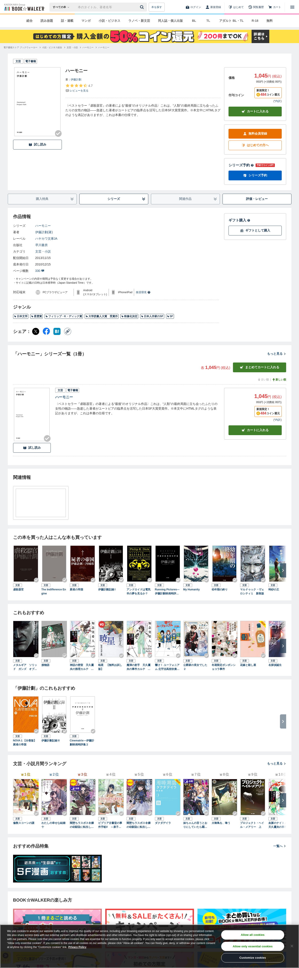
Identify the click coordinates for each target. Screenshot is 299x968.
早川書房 (41, 245)
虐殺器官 (18, 589)
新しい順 (279, 379)
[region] (149, 946)
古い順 (263, 379)
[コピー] (67, 331)
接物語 (45, 665)
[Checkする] (58, 133)
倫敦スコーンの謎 (23, 823)
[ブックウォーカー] (24, 7)
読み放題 (47, 20)
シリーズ (126, 199)
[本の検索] (62, 7)
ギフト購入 (239, 220)
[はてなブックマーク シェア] (57, 331)
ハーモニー (43, 225)
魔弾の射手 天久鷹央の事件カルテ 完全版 (138, 667)
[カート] (274, 7)
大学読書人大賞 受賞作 (102, 316)
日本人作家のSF (152, 316)
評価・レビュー (257, 199)
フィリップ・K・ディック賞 (63, 316)
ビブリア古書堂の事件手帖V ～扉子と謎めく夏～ (111, 825)
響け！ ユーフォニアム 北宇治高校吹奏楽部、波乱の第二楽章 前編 (167, 667)
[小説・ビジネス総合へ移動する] (52, 47)
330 (39, 271)
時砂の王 (273, 589)
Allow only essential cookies (253, 946)
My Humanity (191, 589)
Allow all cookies (252, 934)
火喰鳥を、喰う (221, 823)
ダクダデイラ (163, 823)
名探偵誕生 (275, 665)
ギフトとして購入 (255, 230)
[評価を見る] (79, 88)
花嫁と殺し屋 (248, 665)
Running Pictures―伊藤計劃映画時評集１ (167, 592)
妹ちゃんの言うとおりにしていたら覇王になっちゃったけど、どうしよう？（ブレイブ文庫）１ (195, 825)
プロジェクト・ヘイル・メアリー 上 (252, 825)
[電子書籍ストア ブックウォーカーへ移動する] (20, 47)
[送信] (142, 7)
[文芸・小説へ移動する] (72, 47)
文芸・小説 (43, 251)
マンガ (86, 20)
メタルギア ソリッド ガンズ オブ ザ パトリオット (25, 667)
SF (170, 316)
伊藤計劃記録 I (107, 589)
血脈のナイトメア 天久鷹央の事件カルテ (280, 825)
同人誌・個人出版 (170, 20)
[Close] (292, 946)
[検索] (142, 7)
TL (208, 20)
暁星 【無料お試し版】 (110, 667)
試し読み (37, 144)
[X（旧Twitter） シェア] (36, 331)
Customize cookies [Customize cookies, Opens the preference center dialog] (252, 957)
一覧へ (279, 846)
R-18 (255, 20)
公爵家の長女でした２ (195, 667)
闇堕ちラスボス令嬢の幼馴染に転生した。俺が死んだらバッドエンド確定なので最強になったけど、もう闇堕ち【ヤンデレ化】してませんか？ (82, 825)
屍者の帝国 (76, 589)
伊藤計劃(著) (44, 232)
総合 (29, 20)
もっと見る (276, 353)
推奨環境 (143, 292)
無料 (269, 20)
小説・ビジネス (109, 20)
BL (194, 20)
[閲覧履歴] (256, 7)
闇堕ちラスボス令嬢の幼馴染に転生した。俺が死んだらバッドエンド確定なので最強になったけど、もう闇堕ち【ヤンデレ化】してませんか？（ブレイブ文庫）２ (138, 825)
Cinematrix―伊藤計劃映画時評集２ (82, 742)
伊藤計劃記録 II (50, 740)
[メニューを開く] (292, 7)
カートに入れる (255, 111)
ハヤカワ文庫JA (46, 238)
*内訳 (277, 101)
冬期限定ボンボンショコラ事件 (224, 667)
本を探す (156, 7)
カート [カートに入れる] (255, 430)
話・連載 (67, 20)
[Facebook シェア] (46, 331)
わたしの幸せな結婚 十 (54, 825)
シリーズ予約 (241, 165)
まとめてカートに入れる (259, 367)
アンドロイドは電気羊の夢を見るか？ (138, 591)
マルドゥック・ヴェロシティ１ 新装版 (252, 591)
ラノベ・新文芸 (139, 20)
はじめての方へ (255, 145)
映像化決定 (129, 316)
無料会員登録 (255, 133)
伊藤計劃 (76, 79)
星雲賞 (36, 316)
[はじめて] (236, 7)
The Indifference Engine (53, 591)
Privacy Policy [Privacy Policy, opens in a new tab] (77, 947)
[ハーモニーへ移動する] (88, 47)
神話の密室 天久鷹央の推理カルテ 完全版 (82, 667)
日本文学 (20, 316)
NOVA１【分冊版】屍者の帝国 (25, 742)
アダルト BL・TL (231, 20)
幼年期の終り (220, 589)
